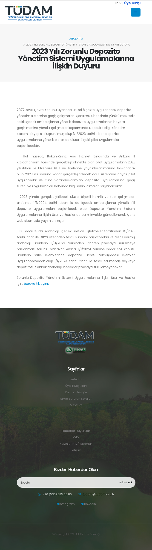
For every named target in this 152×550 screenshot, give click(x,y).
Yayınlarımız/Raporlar (76, 444)
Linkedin (88, 504)
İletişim (76, 450)
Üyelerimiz (76, 379)
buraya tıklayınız (36, 283)
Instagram (65, 504)
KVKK (76, 437)
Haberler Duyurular (76, 431)
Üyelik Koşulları (76, 386)
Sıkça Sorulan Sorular (76, 399)
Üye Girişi (132, 3)
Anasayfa (76, 38)
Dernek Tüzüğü (76, 392)
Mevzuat (76, 405)
